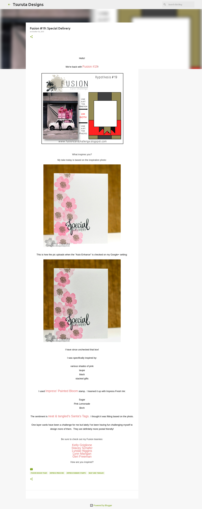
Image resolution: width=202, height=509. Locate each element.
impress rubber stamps (76, 473)
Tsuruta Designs (28, 4)
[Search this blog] (180, 4)
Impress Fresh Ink (57, 473)
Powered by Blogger (101, 505)
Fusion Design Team (39, 473)
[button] (31, 37)
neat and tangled (96, 473)
